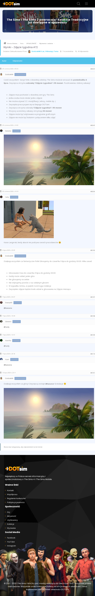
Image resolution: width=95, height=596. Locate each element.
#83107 (92, 297)
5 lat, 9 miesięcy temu (49, 51)
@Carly (6, 327)
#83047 (92, 125)
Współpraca (12, 494)
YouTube (11, 541)
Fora (21, 43)
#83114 (92, 354)
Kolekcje (10, 524)
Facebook (11, 537)
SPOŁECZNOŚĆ (31, 43)
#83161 (92, 373)
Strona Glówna (12, 43)
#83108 (92, 316)
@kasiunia (8, 365)
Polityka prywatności (16, 502)
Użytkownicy (12, 520)
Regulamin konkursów (16, 498)
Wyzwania (11, 528)
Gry (8, 512)
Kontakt (10, 490)
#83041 (92, 69)
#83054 (92, 191)
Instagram (11, 545)
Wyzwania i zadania (46, 43)
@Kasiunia (8, 308)
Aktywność (11, 516)
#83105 (92, 250)
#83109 (92, 335)
